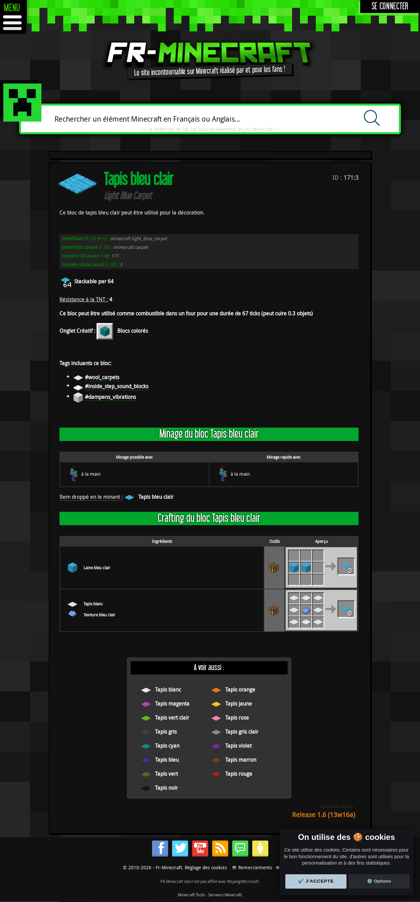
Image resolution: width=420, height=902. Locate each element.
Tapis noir (166, 787)
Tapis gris (166, 731)
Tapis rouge (238, 773)
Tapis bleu (167, 759)
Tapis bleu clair (155, 496)
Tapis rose (237, 717)
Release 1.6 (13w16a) (323, 814)
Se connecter (390, 6)
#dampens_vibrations (110, 397)
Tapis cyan (167, 745)
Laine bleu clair (97, 567)
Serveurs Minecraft (225, 894)
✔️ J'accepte (316, 881)
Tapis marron (240, 759)
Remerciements (255, 867)
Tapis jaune (238, 703)
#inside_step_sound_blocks (116, 386)
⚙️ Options (379, 881)
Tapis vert (166, 773)
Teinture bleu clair (99, 614)
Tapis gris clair (241, 731)
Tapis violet (238, 745)
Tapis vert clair (172, 717)
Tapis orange (240, 689)
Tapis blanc (93, 603)
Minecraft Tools (191, 894)
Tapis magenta (172, 703)
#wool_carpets (102, 377)
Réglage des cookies (206, 867)
